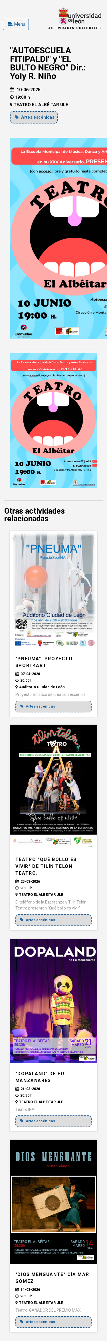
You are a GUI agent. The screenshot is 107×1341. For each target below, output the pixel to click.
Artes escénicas (34, 117)
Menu (16, 24)
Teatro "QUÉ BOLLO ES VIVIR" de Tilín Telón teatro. (46, 866)
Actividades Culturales (75, 28)
